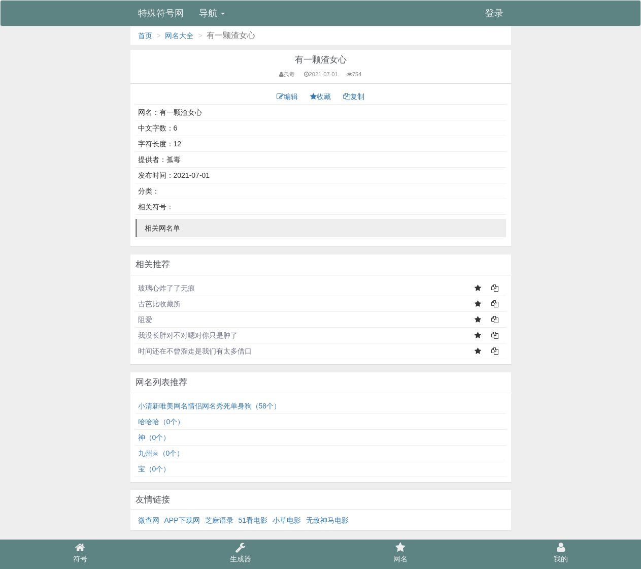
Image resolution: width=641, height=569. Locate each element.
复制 (353, 96)
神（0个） (154, 437)
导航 (212, 13)
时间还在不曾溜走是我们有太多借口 (195, 351)
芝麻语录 (219, 520)
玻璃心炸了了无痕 (166, 288)
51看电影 (253, 520)
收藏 (321, 96)
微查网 (148, 520)
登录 (494, 13)
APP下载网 (182, 520)
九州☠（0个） (161, 453)
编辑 (288, 96)
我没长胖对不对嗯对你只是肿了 (188, 335)
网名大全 (179, 35)
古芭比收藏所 (159, 304)
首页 (145, 35)
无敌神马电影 (327, 520)
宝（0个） (154, 469)
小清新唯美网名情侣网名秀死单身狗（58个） (209, 406)
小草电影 (287, 520)
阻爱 (145, 319)
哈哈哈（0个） (161, 422)
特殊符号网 (161, 13)
